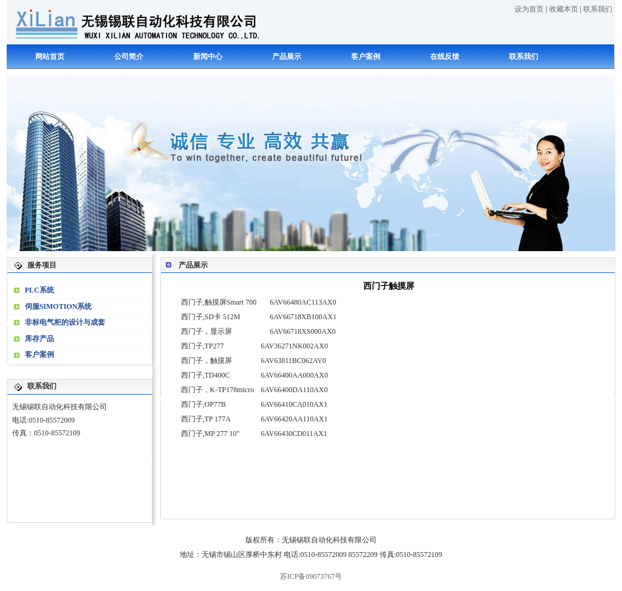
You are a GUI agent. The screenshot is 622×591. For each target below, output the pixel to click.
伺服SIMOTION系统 (58, 306)
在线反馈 (444, 56)
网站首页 (49, 56)
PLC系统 (39, 290)
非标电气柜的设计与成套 (65, 322)
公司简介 (128, 56)
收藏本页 (563, 9)
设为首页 (529, 9)
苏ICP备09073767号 (311, 576)
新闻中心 (207, 56)
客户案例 (365, 56)
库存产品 (39, 338)
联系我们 (597, 9)
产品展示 (286, 56)
